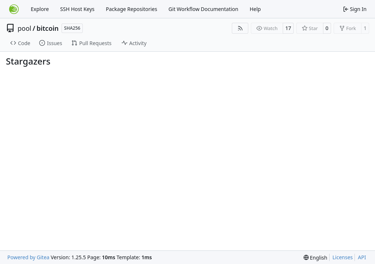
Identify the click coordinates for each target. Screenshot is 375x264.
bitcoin (48, 28)
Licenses (343, 257)
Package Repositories (131, 9)
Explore (40, 9)
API (362, 257)
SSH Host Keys (77, 9)
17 (288, 28)
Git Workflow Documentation (203, 9)
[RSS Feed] (240, 28)
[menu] (315, 257)
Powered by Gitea (28, 257)
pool (24, 28)
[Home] (14, 9)
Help (255, 9)
